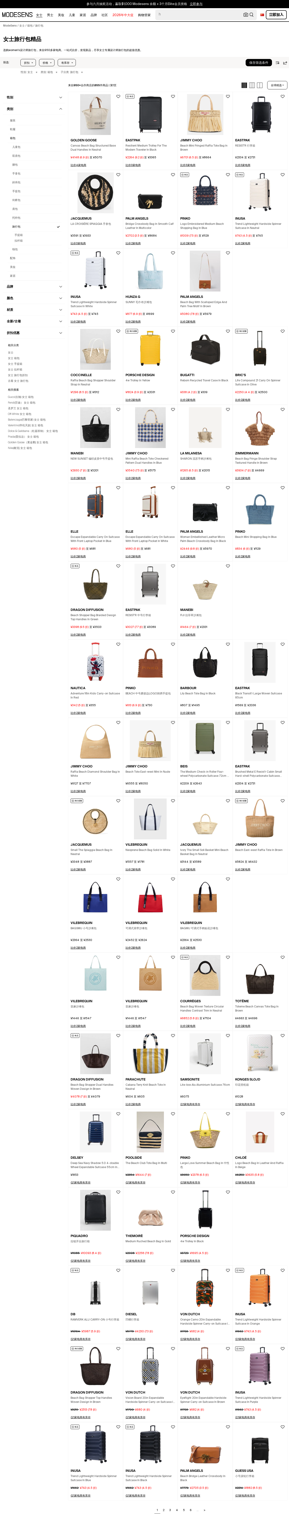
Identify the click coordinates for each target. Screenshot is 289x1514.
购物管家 (144, 15)
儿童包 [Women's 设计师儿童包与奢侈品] (16, 147)
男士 (50, 15)
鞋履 (12, 129)
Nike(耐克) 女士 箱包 (20, 448)
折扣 (27, 62)
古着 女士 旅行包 (18, 381)
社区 (104, 15)
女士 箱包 (14, 358)
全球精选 (276, 85)
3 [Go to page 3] (170, 1510)
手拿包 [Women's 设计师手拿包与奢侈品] (16, 173)
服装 (12, 120)
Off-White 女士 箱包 (19, 414)
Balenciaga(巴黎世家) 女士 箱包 (27, 420)
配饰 (12, 258)
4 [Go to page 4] (177, 1510)
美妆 (61, 15)
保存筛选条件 (258, 62)
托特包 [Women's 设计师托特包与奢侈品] (16, 218)
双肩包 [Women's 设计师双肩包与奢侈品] (16, 156)
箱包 (12, 138)
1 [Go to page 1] (157, 1510)
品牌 (94, 15)
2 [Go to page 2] (163, 1510)
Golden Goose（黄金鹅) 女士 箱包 (28, 442)
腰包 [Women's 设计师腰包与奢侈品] (15, 165)
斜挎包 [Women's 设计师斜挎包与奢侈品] (16, 182)
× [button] (36, 72)
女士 (39, 15)
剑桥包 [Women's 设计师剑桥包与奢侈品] (16, 200)
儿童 (72, 15)
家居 (83, 15)
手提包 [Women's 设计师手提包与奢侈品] (16, 191)
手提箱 (19, 235)
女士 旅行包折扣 (18, 375)
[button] (6, 63)
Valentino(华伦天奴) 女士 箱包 (25, 425)
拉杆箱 (19, 241)
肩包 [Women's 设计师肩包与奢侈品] (15, 209)
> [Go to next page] (204, 1510)
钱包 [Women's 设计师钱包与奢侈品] (15, 249)
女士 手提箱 (15, 364)
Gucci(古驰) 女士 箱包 (21, 397)
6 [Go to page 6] (191, 1510)
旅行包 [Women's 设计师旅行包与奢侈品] (16, 226)
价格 (45, 62)
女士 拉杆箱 (15, 369)
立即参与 (196, 4)
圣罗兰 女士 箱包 (18, 408)
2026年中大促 (122, 15)
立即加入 (276, 14)
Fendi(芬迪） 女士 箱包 (21, 403)
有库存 (65, 62)
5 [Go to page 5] (184, 1510)
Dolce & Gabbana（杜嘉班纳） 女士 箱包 (33, 431)
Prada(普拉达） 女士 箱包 (23, 437)
